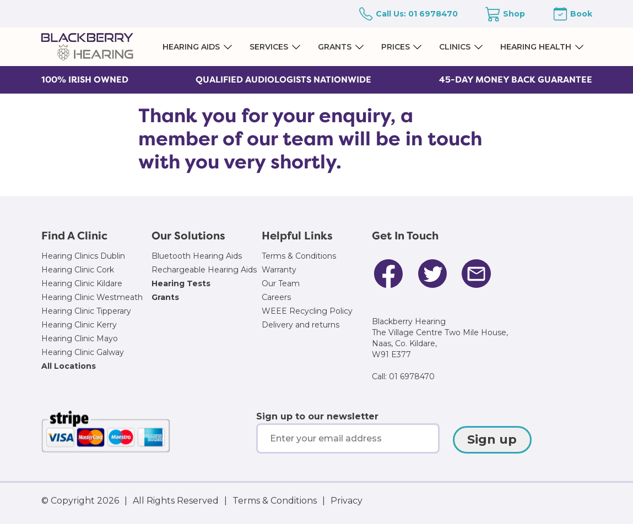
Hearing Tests (181, 283)
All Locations (68, 366)
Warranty (279, 270)
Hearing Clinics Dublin (83, 256)
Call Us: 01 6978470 (417, 14)
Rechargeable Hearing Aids (204, 270)
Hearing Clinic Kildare (81, 283)
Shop (514, 14)
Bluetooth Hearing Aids (197, 256)
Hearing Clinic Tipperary (86, 311)
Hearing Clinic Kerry (79, 325)
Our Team (281, 283)
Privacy (347, 500)
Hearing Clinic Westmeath (92, 297)
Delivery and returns (300, 325)
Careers (276, 297)
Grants (165, 297)
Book (581, 14)
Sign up (492, 439)
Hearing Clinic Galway (82, 352)
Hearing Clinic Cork (77, 270)
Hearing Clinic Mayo (79, 338)
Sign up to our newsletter (317, 416)
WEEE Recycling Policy (307, 311)
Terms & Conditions (299, 256)
